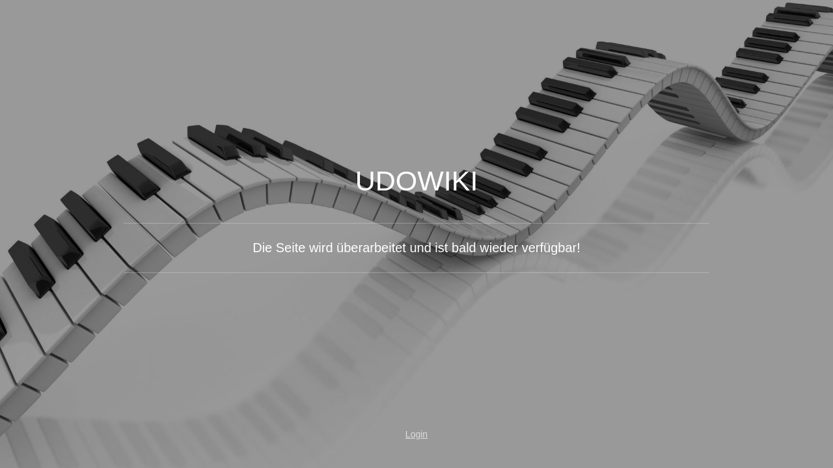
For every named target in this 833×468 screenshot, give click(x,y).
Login (416, 434)
